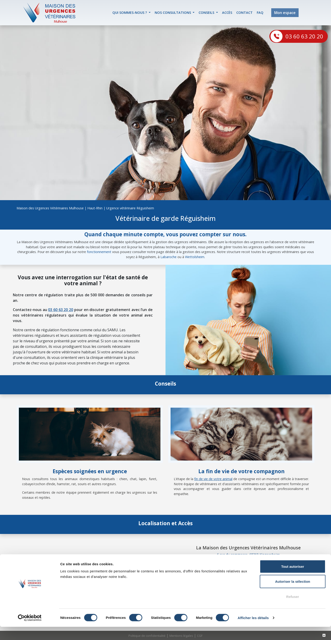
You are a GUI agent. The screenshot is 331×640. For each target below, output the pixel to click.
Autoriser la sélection (292, 595)
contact (244, 12)
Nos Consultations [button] (173, 12)
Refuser (292, 610)
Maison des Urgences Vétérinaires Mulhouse (50, 208)
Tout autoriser (292, 580)
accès (227, 12)
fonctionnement (99, 252)
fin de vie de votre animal (213, 479)
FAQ (260, 12)
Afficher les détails (253, 631)
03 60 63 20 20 (304, 36)
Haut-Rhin (95, 208)
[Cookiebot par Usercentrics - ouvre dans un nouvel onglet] (30, 631)
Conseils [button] (207, 12)
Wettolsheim (194, 257)
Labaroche (168, 257)
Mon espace (285, 12)
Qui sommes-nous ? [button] (130, 12)
